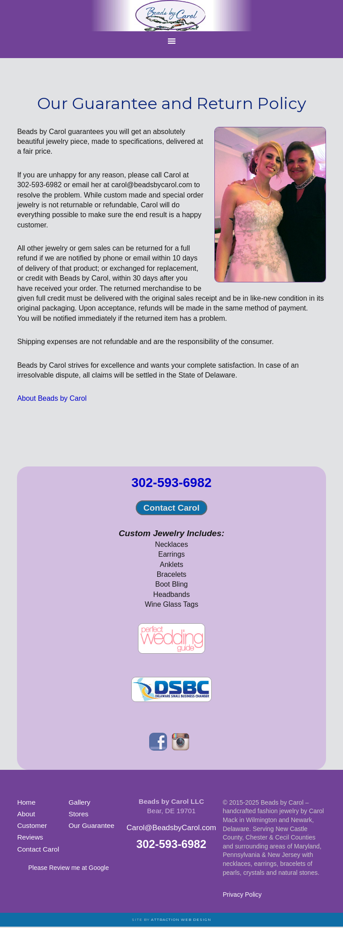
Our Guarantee (91, 825)
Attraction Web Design (181, 919)
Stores (78, 814)
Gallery (79, 802)
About (26, 814)
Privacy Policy (242, 894)
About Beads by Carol (52, 398)
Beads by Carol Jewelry (171, 15)
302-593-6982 (171, 482)
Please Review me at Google (68, 867)
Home (26, 802)
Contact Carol (171, 507)
